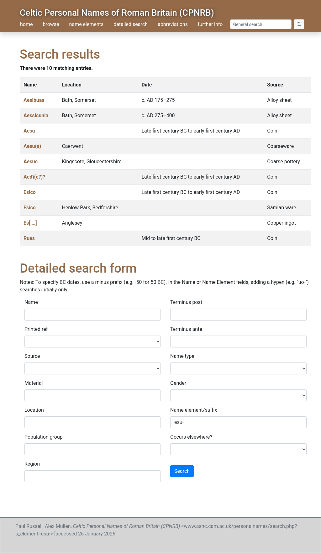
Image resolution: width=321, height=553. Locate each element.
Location (34, 410)
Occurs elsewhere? (191, 437)
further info (210, 24)
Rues (29, 238)
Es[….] (30, 223)
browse (51, 24)
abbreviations (173, 24)
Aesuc (31, 161)
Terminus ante (186, 329)
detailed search (130, 24)
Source (32, 356)
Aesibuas (34, 100)
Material (33, 383)
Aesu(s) (32, 146)
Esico (30, 192)
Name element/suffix (193, 410)
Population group (43, 437)
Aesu (29, 131)
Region (32, 464)
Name (31, 302)
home (26, 24)
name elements (86, 24)
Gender (178, 383)
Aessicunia (36, 115)
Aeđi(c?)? (34, 177)
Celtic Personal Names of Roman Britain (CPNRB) (117, 13)
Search (182, 471)
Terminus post (186, 302)
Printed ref (36, 329)
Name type (182, 356)
